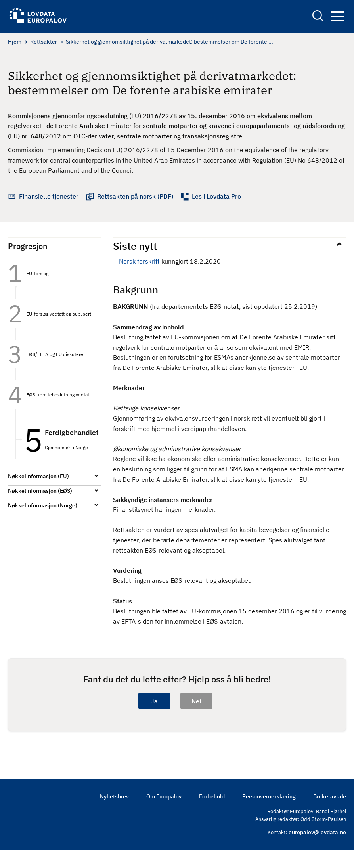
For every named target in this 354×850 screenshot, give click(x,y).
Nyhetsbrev (114, 796)
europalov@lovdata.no (317, 832)
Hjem (14, 41)
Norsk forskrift (139, 261)
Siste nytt (135, 246)
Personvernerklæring (269, 796)
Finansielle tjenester (48, 196)
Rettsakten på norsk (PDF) (135, 196)
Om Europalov (164, 796)
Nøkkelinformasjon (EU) (38, 476)
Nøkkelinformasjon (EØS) (40, 490)
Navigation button (337, 16)
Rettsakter (43, 41)
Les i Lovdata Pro (216, 196)
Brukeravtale (329, 796)
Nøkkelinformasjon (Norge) (42, 505)
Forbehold (212, 796)
